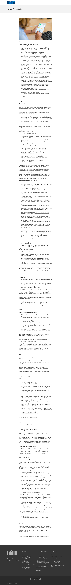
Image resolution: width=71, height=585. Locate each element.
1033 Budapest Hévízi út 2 (58, 559)
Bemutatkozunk (33, 2)
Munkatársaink (40, 2)
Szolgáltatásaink (48, 2)
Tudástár (55, 2)
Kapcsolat (61, 2)
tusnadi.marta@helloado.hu (58, 565)
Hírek (27, 2)
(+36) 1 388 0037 (56, 563)
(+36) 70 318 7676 (56, 561)
